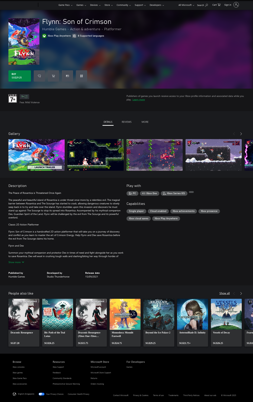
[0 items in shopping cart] (216, 4)
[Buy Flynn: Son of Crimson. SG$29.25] (19, 76)
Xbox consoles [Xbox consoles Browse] (19, 367)
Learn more (138, 99)
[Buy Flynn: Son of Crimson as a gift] (67, 76)
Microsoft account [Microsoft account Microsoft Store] (98, 367)
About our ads (210, 395)
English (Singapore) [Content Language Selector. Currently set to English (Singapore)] (26, 394)
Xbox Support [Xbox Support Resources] (58, 367)
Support (139, 4)
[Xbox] (48, 5)
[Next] (241, 133)
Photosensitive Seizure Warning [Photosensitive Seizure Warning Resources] (66, 384)
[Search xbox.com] (202, 4)
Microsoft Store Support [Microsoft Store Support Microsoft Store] (101, 372)
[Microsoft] (25, 5)
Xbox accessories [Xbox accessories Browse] (20, 384)
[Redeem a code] (81, 76)
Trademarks (173, 395)
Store (107, 4)
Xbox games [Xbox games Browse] (18, 372)
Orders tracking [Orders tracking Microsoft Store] (97, 384)
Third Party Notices (191, 395)
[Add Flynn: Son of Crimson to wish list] (39, 76)
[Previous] (234, 133)
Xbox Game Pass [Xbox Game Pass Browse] (20, 378)
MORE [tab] (145, 121)
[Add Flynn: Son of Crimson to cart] (53, 76)
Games (79, 4)
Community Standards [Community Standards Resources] (62, 378)
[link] (23, 323)
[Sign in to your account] (231, 5)
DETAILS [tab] (108, 121)
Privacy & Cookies (140, 395)
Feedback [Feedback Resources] (57, 372)
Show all (224, 293)
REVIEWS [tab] (126, 121)
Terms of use (158, 395)
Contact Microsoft (120, 395)
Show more (16, 262)
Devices (94, 4)
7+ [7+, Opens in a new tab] (24, 96)
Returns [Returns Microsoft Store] (94, 378)
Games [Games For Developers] (129, 367)
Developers (155, 4)
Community (122, 4)
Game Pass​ (64, 4)
